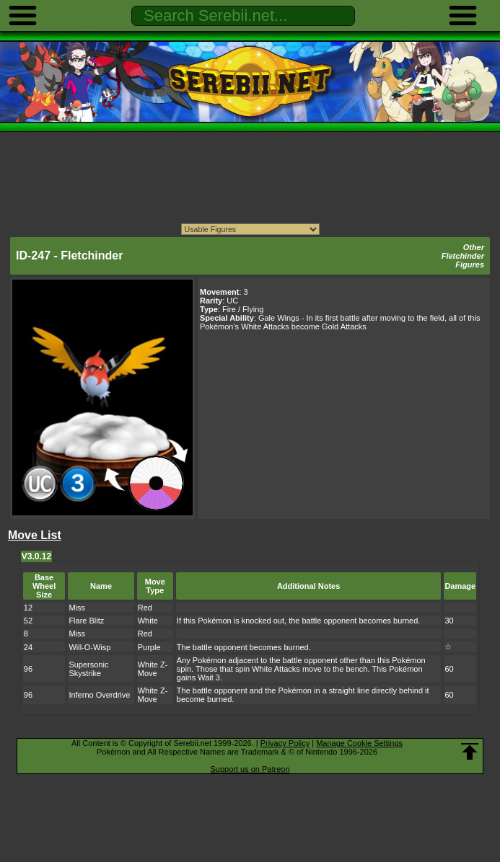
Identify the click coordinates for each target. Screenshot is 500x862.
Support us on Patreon (249, 769)
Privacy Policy (285, 743)
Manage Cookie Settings (359, 743)
